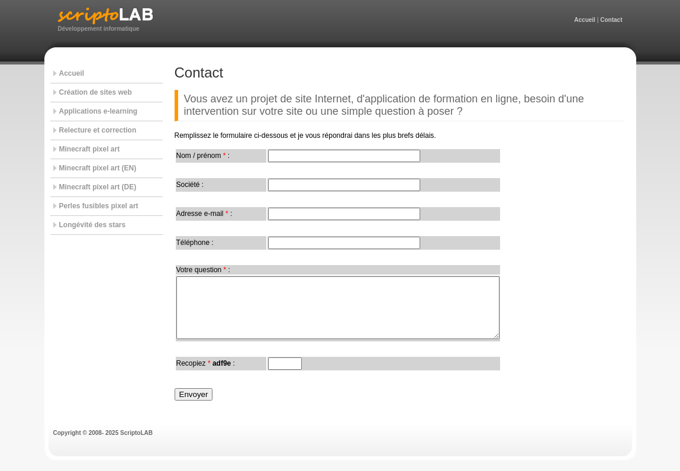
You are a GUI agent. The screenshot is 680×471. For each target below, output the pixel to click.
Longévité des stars (92, 225)
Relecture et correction (98, 130)
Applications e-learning (98, 111)
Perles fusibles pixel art (98, 206)
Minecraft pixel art (89, 149)
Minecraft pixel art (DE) (98, 187)
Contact (611, 20)
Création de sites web (95, 92)
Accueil (584, 20)
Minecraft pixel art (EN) (98, 168)
